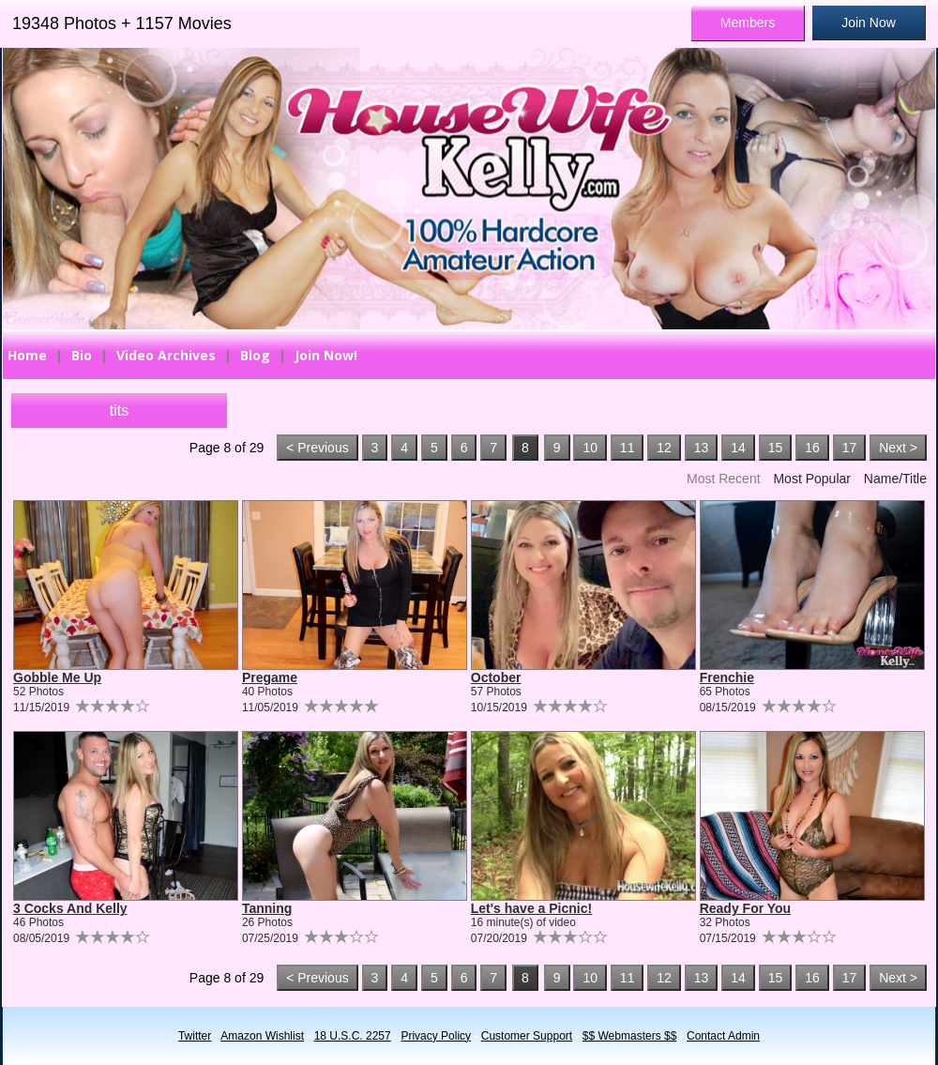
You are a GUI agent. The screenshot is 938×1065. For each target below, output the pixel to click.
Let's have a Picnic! (531, 908)
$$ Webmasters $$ (629, 1035)
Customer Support (526, 1035)
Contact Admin (723, 1035)
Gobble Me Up (57, 677)
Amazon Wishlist (262, 1035)
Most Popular (811, 478)
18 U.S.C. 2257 (352, 1035)
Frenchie (727, 677)
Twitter (194, 1035)
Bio (81, 355)
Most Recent (724, 478)
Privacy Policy (436, 1035)
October (496, 677)
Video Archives (166, 355)
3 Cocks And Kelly (70, 908)
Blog (255, 355)
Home (27, 355)
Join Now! (326, 355)
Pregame (269, 677)
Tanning (267, 908)
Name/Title (895, 478)
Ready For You (746, 908)
